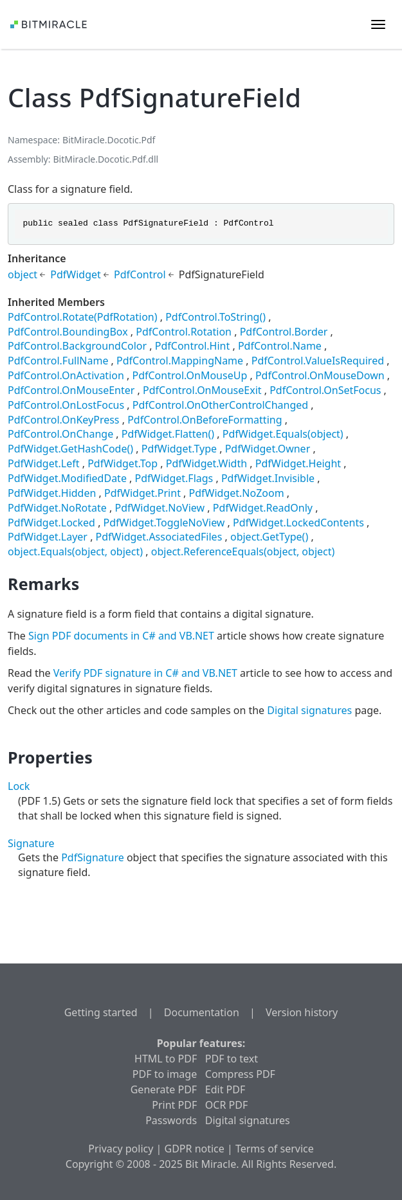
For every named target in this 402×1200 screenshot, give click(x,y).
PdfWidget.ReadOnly (263, 508)
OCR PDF (226, 1105)
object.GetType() (269, 537)
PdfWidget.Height (298, 463)
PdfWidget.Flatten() (168, 434)
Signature (31, 843)
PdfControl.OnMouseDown (320, 375)
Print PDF (174, 1105)
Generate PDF (164, 1089)
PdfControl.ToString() (215, 317)
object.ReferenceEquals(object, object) (243, 551)
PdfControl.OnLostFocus (66, 405)
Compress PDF (240, 1074)
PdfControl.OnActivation (66, 375)
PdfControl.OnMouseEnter (71, 390)
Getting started (101, 1012)
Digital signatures (309, 710)
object (22, 274)
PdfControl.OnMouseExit (202, 390)
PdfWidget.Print (142, 493)
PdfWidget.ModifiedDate (67, 478)
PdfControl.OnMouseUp (189, 375)
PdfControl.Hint (192, 346)
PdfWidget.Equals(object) (283, 434)
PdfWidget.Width (206, 463)
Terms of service (274, 1149)
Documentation (201, 1012)
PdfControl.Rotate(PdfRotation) (83, 317)
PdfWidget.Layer (47, 537)
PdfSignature (92, 857)
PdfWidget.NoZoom (236, 493)
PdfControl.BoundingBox (68, 332)
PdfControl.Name (280, 346)
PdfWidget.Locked (51, 522)
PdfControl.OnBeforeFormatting (204, 420)
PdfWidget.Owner (268, 449)
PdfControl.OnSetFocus (325, 390)
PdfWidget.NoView (159, 508)
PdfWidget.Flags (174, 478)
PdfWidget (75, 274)
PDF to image (164, 1074)
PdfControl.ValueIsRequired (317, 361)
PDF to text (231, 1059)
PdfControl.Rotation (184, 332)
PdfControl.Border (284, 332)
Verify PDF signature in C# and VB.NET (145, 673)
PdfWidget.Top (122, 463)
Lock (19, 786)
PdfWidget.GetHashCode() (70, 449)
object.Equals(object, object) (75, 551)
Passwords (171, 1120)
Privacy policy (120, 1149)
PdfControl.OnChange (60, 434)
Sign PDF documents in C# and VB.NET (121, 636)
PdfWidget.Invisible (268, 478)
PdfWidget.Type (179, 449)
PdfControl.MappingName (179, 361)
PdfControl (140, 274)
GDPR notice (194, 1149)
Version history (302, 1012)
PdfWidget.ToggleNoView (164, 522)
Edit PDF (225, 1089)
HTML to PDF (165, 1059)
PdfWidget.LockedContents (298, 522)
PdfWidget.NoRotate (57, 508)
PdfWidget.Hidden (52, 493)
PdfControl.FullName (58, 361)
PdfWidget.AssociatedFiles (159, 537)
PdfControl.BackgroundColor (77, 346)
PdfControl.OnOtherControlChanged (220, 405)
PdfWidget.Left (44, 463)
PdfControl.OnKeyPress (64, 420)
